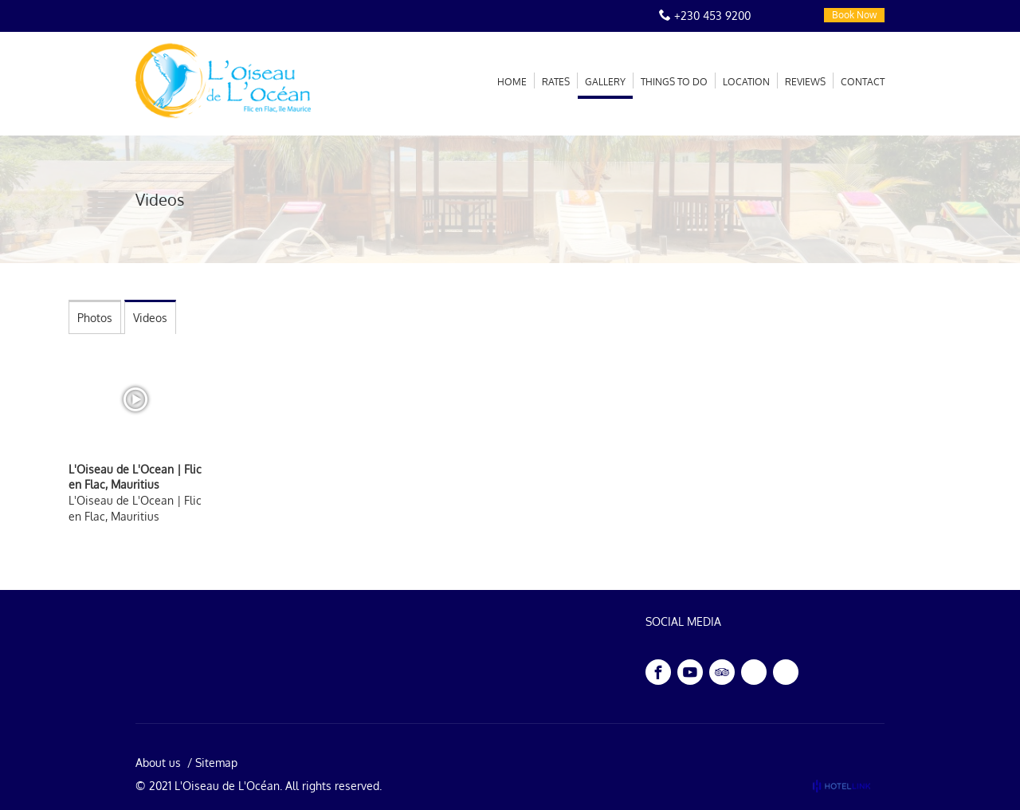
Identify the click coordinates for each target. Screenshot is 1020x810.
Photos (94, 317)
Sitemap (216, 762)
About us (158, 762)
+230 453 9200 (712, 15)
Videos (150, 317)
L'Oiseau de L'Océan (227, 785)
